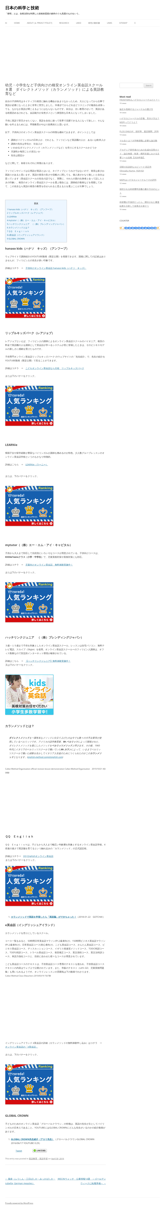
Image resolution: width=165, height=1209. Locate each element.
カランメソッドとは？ (18, 227)
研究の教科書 (94, 23)
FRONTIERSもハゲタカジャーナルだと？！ (140, 99)
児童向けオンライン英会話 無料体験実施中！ (49, 564)
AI (6, 23)
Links (109, 23)
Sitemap (123, 23)
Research (64, 23)
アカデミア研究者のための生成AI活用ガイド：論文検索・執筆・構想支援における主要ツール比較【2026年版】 (139, 153)
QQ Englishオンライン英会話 (38, 856)
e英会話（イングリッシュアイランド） (26, 234)
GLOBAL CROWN (16, 238)
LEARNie (12, 216)
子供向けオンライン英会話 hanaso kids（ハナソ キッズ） (55, 268)
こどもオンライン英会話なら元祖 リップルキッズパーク (54, 368)
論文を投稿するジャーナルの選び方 (136, 109)
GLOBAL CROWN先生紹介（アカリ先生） (32, 1139)
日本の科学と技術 (22, 8)
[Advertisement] (82, 50)
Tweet (19, 1150)
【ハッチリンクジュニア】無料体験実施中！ (48, 660)
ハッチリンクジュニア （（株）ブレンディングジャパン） (36, 224)
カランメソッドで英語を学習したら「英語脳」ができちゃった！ (43, 916)
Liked (78, 23)
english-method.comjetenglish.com (45, 757)
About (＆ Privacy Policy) (39, 23)
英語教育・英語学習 (38, 1158)
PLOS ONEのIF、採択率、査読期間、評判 (139, 131)
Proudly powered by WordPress (19, 1203)
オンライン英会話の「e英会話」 (21, 1046)
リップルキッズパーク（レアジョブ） (25, 212)
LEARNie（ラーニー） (36, 464)
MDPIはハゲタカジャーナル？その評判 (138, 179)
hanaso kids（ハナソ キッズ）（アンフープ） (30, 209)
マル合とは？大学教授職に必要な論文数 (138, 140)
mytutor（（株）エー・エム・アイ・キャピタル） (31, 220)
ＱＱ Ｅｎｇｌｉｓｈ (18, 231)
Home (17, 23)
